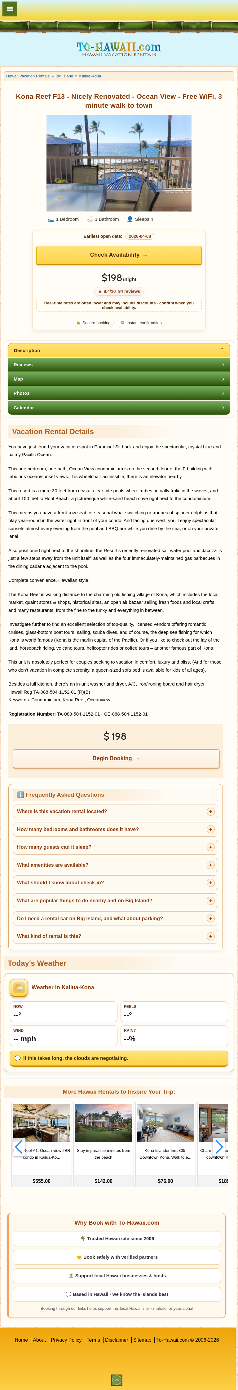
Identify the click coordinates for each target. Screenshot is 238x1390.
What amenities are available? (53, 865)
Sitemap (142, 1340)
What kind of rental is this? (49, 936)
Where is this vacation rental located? (62, 811)
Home (21, 1340)
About (39, 1340)
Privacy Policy (66, 1340)
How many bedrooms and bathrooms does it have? (78, 829)
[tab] (119, 350)
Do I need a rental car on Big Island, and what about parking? (90, 918)
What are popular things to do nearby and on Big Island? (84, 900)
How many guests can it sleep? (54, 847)
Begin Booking (112, 758)
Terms (93, 1340)
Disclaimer (116, 1340)
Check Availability (115, 255)
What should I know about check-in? (60, 882)
